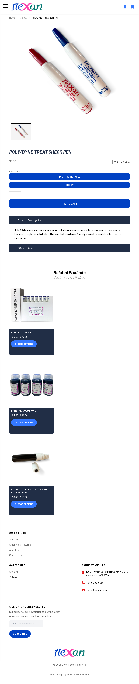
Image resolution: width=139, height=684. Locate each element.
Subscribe (20, 635)
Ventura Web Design (78, 676)
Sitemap (81, 666)
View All (13, 578)
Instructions (69, 177)
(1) (109, 162)
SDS (70, 186)
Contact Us (15, 556)
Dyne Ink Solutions (23, 412)
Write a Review (122, 162)
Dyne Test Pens (21, 333)
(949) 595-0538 (93, 584)
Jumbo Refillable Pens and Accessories (29, 492)
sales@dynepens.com (96, 592)
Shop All (13, 541)
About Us (14, 551)
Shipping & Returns (20, 546)
